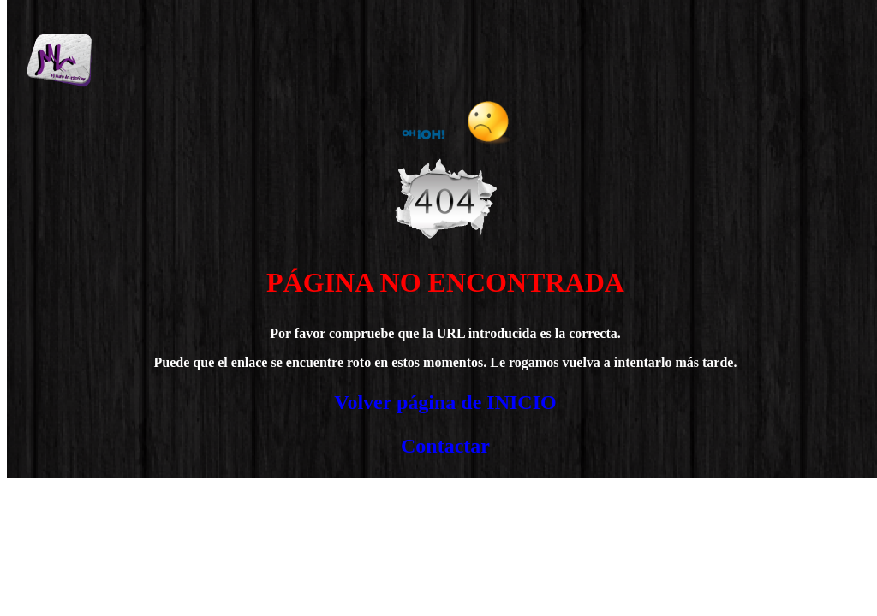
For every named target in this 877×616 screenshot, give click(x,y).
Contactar (445, 446)
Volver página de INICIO (445, 402)
